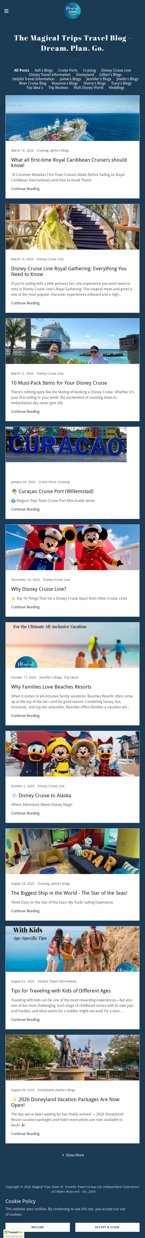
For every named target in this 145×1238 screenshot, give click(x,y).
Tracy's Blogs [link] (121, 83)
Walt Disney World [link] (88, 87)
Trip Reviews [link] (58, 87)
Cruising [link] (89, 70)
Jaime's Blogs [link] (70, 79)
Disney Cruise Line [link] (116, 70)
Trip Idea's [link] (34, 87)
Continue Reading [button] (25, 189)
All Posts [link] (21, 70)
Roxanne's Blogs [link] (65, 83)
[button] (12, 10)
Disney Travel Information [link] (50, 75)
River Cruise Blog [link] (32, 83)
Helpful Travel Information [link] (33, 79)
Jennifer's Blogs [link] (98, 79)
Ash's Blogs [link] (44, 70)
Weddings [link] (116, 87)
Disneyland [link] (85, 75)
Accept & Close (107, 1227)
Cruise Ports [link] (67, 70)
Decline (37, 1227)
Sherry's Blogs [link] (94, 83)
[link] (72, 11)
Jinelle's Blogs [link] (127, 79)
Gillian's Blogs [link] (110, 75)
